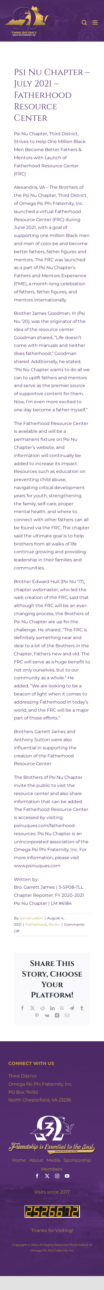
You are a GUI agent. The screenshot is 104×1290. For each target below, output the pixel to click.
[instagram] (57, 1176)
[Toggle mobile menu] (95, 22)
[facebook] (37, 1176)
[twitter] (47, 1176)
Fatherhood (36, 924)
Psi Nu (54, 924)
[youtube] (67, 1176)
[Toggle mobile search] (84, 22)
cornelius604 (31, 918)
